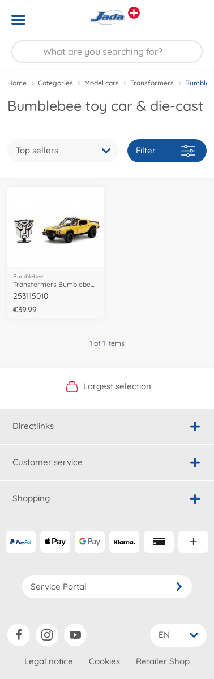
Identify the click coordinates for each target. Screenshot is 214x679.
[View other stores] (134, 13)
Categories (55, 83)
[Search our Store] (107, 51)
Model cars (101, 83)
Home (17, 83)
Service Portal (107, 586)
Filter (165, 151)
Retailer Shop (163, 661)
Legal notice (48, 661)
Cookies (104, 661)
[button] (189, 20)
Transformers (152, 83)
